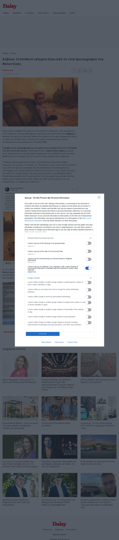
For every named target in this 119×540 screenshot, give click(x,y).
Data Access (59, 342)
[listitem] (59, 238)
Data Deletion (46, 342)
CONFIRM (42, 334)
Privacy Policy (73, 342)
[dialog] (59, 270)
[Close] (100, 198)
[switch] (88, 243)
